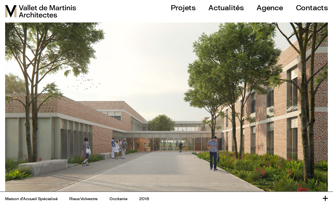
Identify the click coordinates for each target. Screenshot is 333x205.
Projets (183, 7)
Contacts (312, 7)
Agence (270, 7)
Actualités (226, 7)
